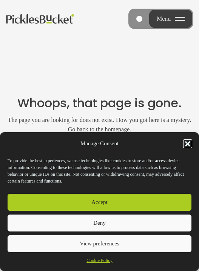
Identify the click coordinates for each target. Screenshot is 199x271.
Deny (99, 223)
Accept (99, 202)
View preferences (99, 244)
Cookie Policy (99, 260)
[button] (187, 144)
